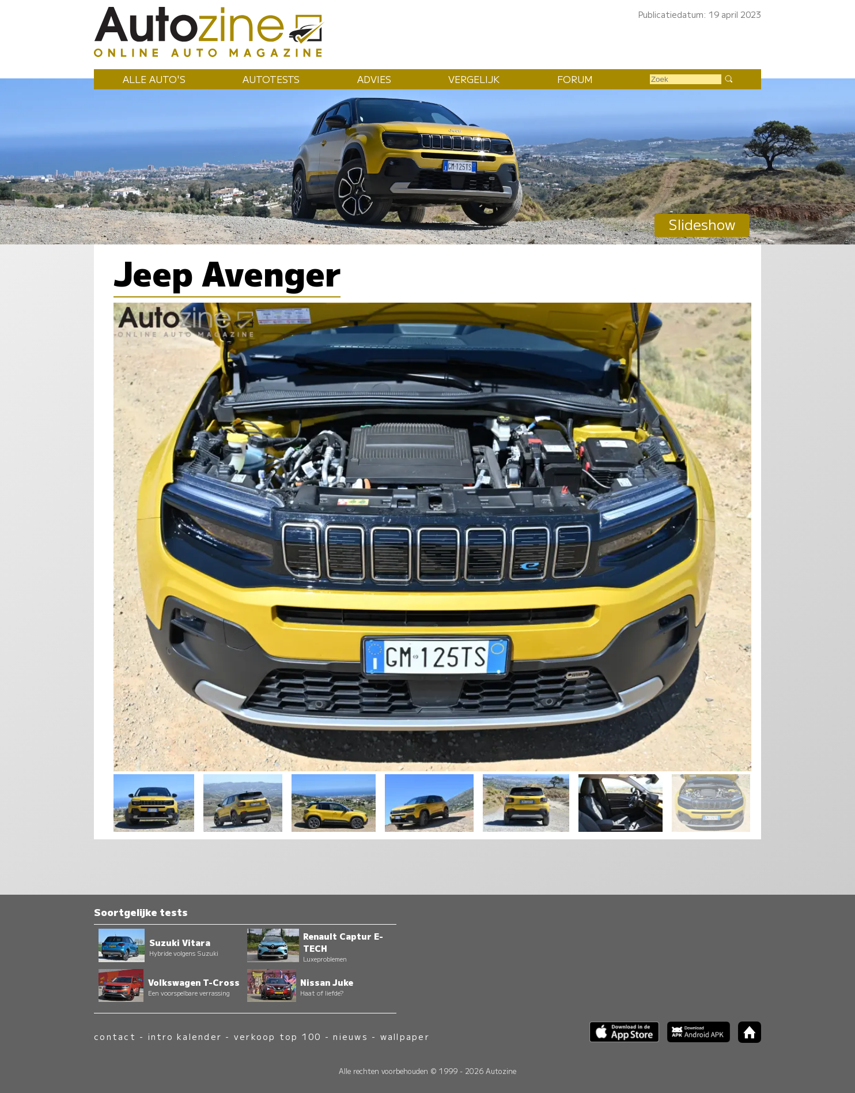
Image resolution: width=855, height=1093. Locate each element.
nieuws (350, 1036)
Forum (575, 79)
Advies (374, 79)
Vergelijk (474, 79)
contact (115, 1036)
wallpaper (405, 1036)
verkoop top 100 (277, 1036)
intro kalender (185, 1036)
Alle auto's (154, 79)
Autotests (271, 79)
